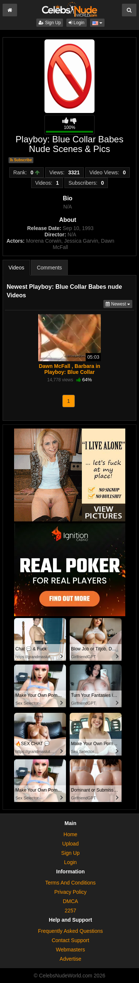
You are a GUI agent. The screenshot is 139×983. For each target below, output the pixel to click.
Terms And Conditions (70, 883)
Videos (16, 268)
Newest (119, 303)
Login (77, 22)
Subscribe (21, 160)
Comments (49, 268)
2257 (70, 911)
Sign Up (50, 22)
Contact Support (70, 940)
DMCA (70, 901)
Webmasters (70, 950)
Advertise (70, 959)
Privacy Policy (70, 892)
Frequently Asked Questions (70, 931)
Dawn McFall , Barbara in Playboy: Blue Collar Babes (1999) (69, 372)
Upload (70, 844)
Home (70, 834)
